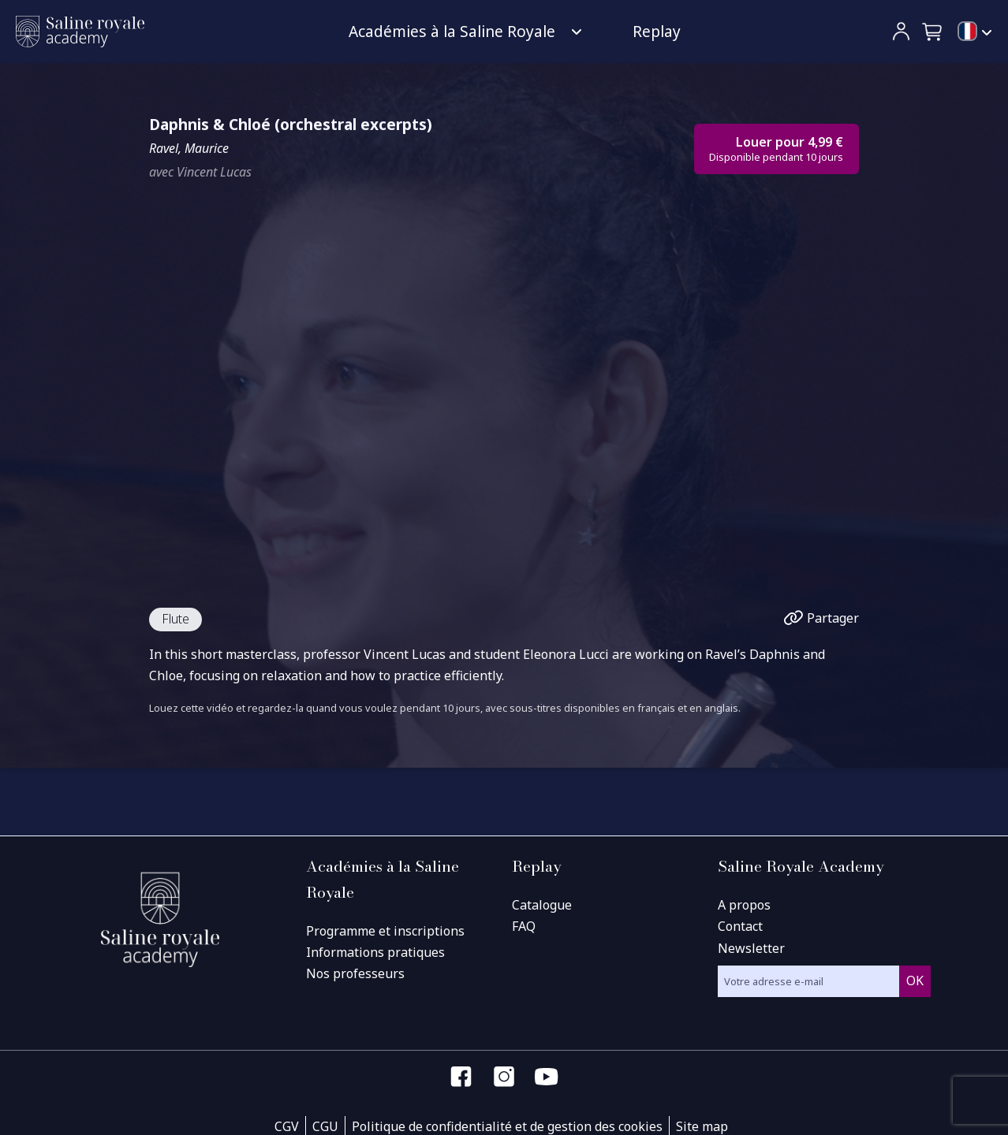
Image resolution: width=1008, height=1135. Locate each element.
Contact (740, 926)
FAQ (524, 926)
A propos (744, 905)
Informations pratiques (375, 952)
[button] (933, 31)
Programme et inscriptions (385, 931)
